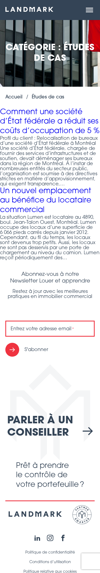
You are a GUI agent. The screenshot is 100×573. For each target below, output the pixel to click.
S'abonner (36, 349)
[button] (89, 10)
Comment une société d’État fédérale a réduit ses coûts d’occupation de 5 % (49, 122)
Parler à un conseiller (50, 427)
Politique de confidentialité (50, 553)
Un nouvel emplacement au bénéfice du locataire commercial (45, 201)
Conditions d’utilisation (50, 562)
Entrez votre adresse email (42, 329)
